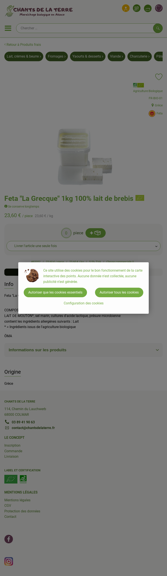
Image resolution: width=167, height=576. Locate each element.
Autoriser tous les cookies (119, 292)
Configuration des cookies (84, 303)
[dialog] (83, 288)
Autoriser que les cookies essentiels (55, 292)
